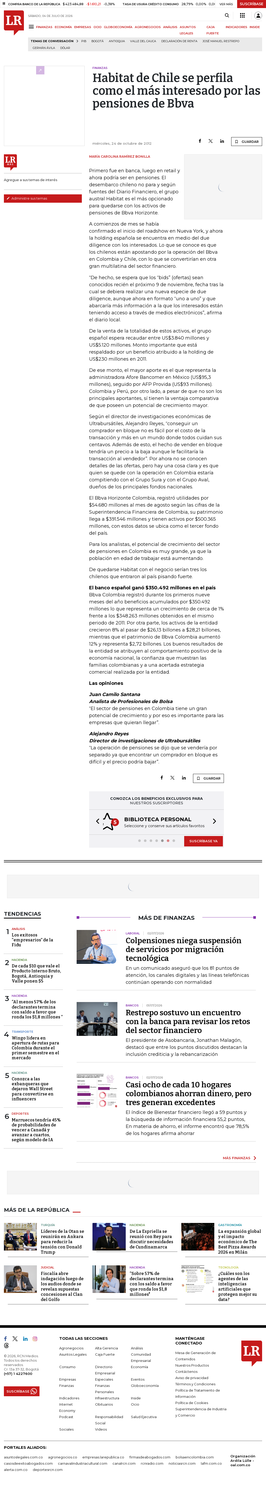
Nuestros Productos (192, 1365)
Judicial (47, 1267)
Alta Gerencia (106, 1347)
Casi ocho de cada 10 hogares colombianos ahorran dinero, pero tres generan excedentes (188, 1093)
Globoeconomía (145, 1385)
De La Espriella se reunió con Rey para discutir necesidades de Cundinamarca (151, 1238)
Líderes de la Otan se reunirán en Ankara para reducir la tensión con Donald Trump (62, 1241)
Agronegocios (71, 1347)
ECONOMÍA (63, 27)
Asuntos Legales (73, 1354)
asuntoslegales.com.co (23, 1457)
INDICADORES (236, 27)
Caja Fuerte (105, 1354)
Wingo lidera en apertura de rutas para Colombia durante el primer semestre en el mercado (35, 1047)
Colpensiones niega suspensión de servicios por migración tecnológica (184, 948)
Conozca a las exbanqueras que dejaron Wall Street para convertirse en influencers (33, 1088)
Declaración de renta (179, 41)
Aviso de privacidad (191, 1377)
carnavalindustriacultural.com (82, 1463)
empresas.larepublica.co (103, 1457)
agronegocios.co (62, 1457)
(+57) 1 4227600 (18, 1373)
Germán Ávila (44, 48)
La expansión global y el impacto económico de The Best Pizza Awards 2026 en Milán (239, 1241)
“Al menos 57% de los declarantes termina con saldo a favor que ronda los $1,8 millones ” (37, 1009)
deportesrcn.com (48, 1469)
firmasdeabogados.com (149, 1457)
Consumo (67, 1366)
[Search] (226, 15)
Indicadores (69, 1397)
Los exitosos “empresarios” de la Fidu (32, 939)
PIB (83, 41)
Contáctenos (186, 1371)
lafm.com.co (211, 1463)
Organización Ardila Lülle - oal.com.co (242, 1459)
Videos (101, 1429)
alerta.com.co (16, 1469)
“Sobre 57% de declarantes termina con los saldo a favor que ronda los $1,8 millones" (152, 1283)
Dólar (65, 48)
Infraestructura (107, 1397)
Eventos (137, 1379)
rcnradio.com (152, 1463)
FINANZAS (44, 27)
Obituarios (104, 1404)
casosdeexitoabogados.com (28, 1463)
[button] (96, 822)
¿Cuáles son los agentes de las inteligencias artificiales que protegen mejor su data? (237, 1286)
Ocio (135, 1404)
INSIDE (255, 27)
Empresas (67, 1379)
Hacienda (19, 959)
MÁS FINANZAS (236, 1157)
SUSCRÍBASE (251, 4)
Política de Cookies (191, 1402)
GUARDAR (247, 141)
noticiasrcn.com (182, 1463)
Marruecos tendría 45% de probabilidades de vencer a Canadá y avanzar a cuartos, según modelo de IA (36, 1129)
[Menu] (32, 26)
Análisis (18, 928)
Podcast (66, 1416)
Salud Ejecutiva (144, 1416)
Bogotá (97, 41)
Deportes (20, 1113)
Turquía (48, 1224)
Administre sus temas (26, 198)
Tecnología (228, 1267)
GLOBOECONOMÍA (118, 27)
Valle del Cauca (143, 41)
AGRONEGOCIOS (148, 27)
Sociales (66, 1429)
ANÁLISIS (170, 27)
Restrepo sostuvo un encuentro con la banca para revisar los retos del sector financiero (188, 1021)
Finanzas (66, 1385)
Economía (139, 1366)
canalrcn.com (124, 1463)
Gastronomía (230, 1224)
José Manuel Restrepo (221, 41)
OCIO (98, 27)
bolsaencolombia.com (195, 1457)
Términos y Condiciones (195, 1383)
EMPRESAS (82, 27)
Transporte (22, 1031)
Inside (136, 1397)
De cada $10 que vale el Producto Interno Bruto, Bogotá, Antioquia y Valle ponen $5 (36, 973)
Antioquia (117, 41)
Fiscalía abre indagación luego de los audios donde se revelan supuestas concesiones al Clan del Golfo (62, 1286)
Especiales (104, 1379)
